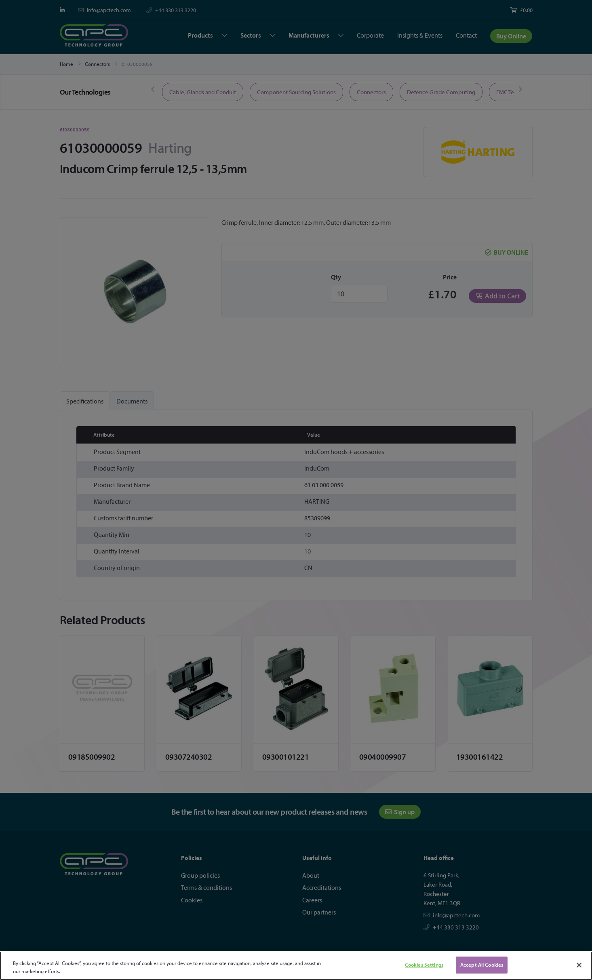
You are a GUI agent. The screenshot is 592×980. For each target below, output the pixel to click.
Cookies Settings (424, 964)
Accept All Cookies (481, 964)
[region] (296, 965)
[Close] (579, 965)
